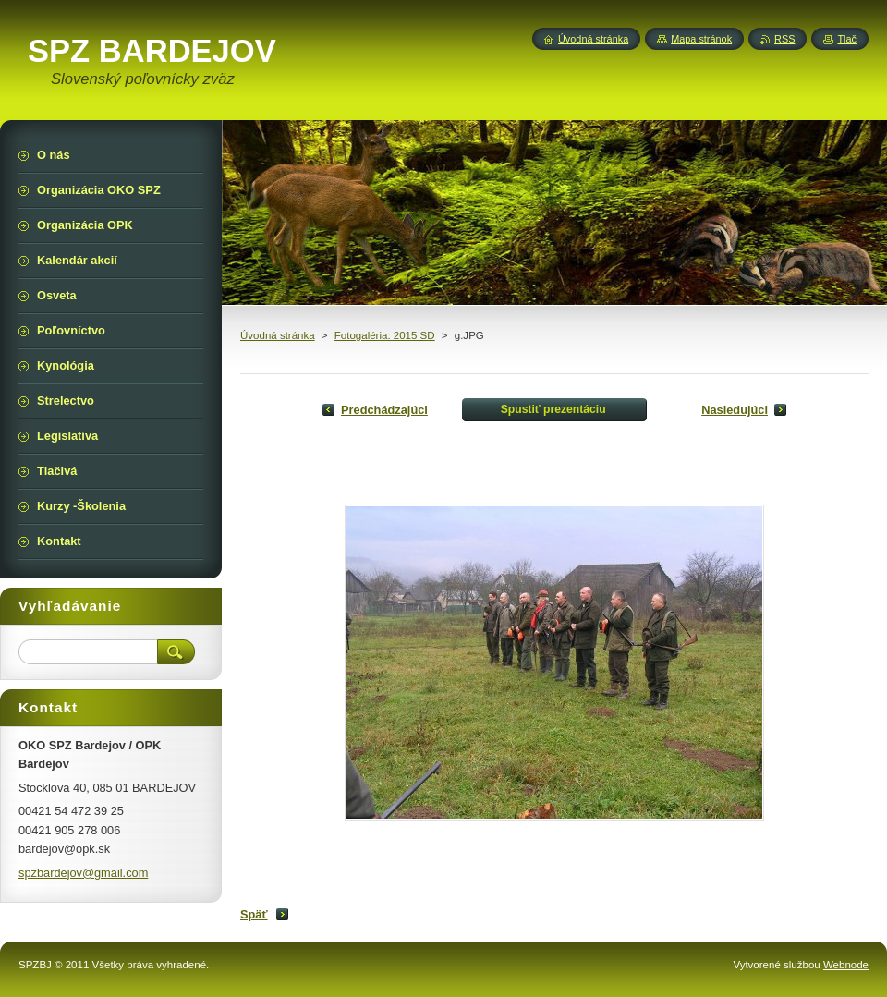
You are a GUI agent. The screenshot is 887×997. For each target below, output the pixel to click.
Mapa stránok (701, 38)
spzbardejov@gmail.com (83, 873)
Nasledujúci (734, 410)
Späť (254, 914)
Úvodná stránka (277, 335)
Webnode (846, 964)
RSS (784, 38)
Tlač (847, 38)
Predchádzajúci (384, 410)
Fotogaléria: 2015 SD (384, 335)
